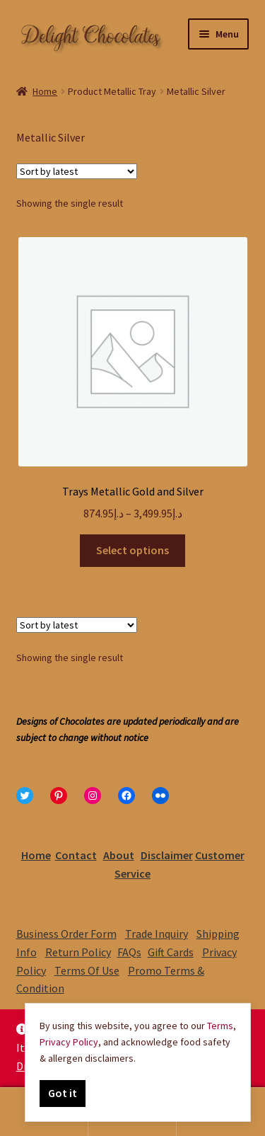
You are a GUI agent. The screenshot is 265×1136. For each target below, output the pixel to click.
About (118, 855)
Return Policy (78, 952)
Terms (220, 1025)
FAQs (129, 952)
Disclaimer (167, 855)
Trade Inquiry (156, 933)
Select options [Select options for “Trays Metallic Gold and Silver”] (132, 550)
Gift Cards (171, 952)
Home (45, 91)
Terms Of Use (86, 970)
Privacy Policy (69, 1041)
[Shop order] (76, 171)
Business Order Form (66, 933)
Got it (62, 1093)
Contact (76, 855)
